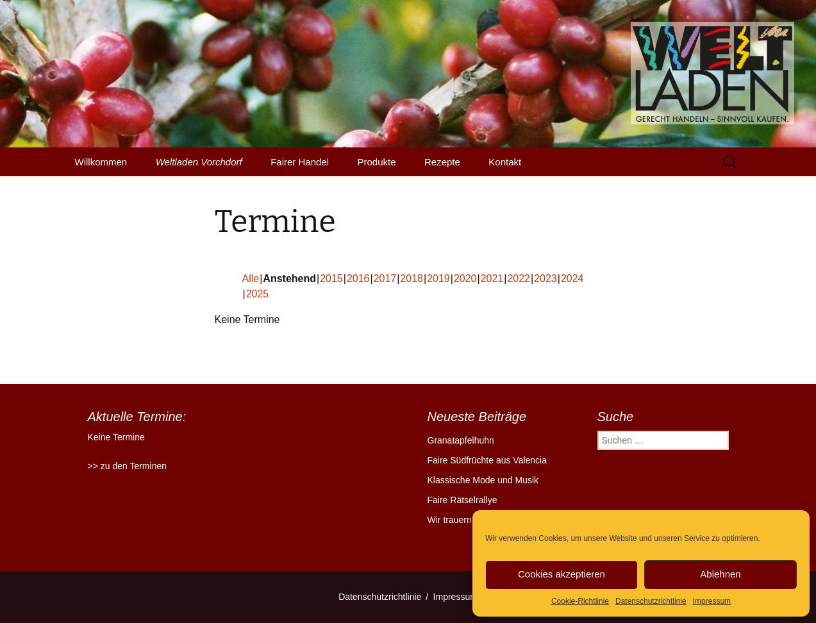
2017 (385, 278)
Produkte (377, 161)
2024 (572, 278)
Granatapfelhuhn (461, 440)
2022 (518, 278)
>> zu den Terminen (127, 466)
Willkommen (101, 161)
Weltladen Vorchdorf (199, 161)
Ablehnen (720, 574)
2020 (465, 278)
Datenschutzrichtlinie (651, 601)
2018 (411, 278)
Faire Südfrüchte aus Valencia (487, 460)
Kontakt (504, 161)
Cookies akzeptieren (561, 574)
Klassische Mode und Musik (483, 480)
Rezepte (442, 161)
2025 (257, 293)
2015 (331, 278)
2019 (438, 278)
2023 (545, 278)
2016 (358, 278)
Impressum (712, 601)
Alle (251, 278)
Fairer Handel (300, 161)
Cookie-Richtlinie (580, 601)
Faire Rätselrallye (462, 500)
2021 (492, 278)
